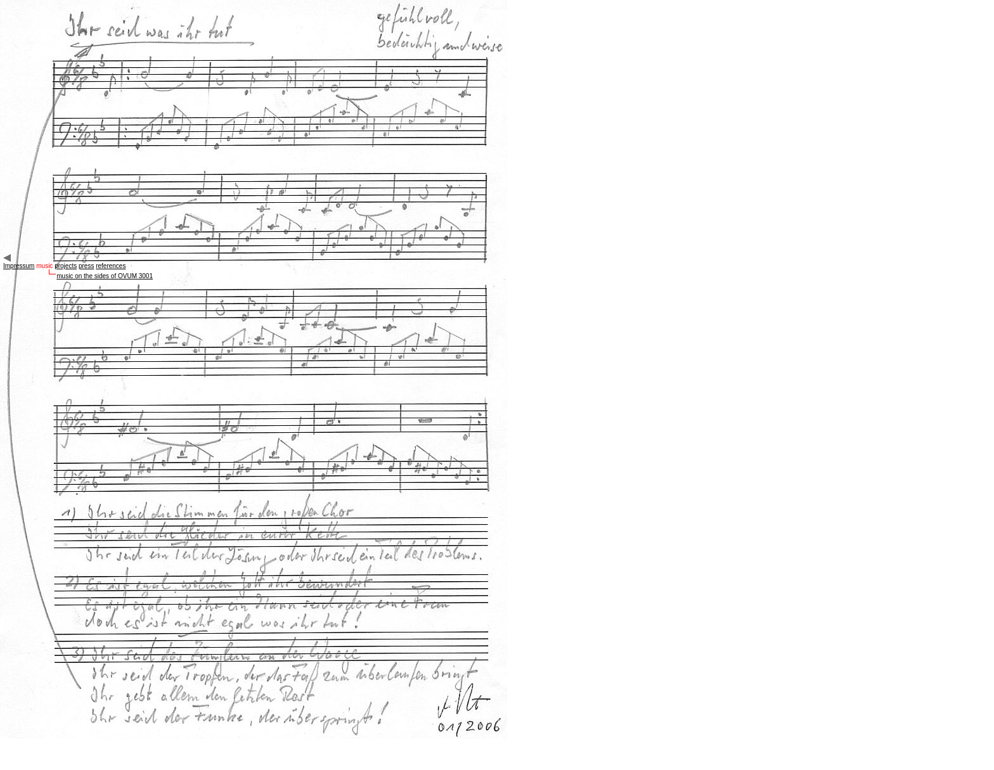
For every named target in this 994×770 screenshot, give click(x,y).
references (111, 265)
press (86, 265)
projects (66, 265)
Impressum (18, 265)
